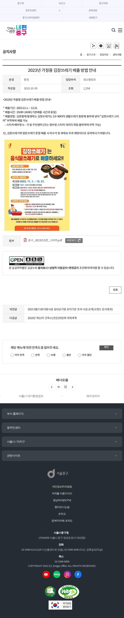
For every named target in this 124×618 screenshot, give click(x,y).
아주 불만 (87, 355)
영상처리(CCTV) (62, 500)
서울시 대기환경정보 (31, 396)
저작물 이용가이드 (62, 493)
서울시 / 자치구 (16, 441)
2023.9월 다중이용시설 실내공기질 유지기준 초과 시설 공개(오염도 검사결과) (70, 309)
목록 (115, 290)
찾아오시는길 (62, 506)
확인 (106, 347)
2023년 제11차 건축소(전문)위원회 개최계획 (52, 318)
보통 (53, 355)
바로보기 (71, 240)
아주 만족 (19, 355)
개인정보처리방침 (62, 486)
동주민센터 (13, 427)
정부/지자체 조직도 (61, 520)
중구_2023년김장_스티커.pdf (45, 240)
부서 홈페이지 (15, 413)
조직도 (62, 513)
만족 (37, 355)
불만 (68, 355)
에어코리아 (93, 396)
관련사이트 (13, 455)
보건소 (62, 3)
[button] (72, 387)
